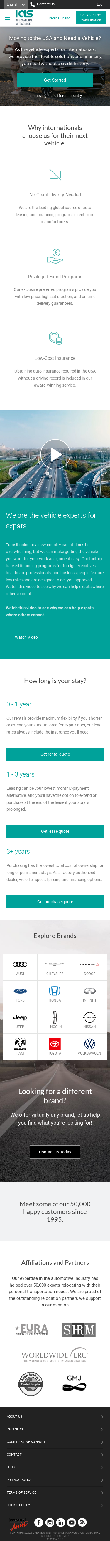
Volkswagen (89, 1053)
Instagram (49, 1522)
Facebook (38, 1522)
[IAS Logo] (25, 17)
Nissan (89, 1027)
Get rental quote (55, 754)
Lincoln (55, 1027)
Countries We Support (26, 1442)
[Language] (16, 4)
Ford (20, 1000)
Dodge (89, 974)
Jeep (20, 1027)
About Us (14, 1416)
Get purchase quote (55, 901)
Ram (20, 1053)
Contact (14, 1454)
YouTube (71, 1522)
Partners (15, 1429)
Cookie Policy (18, 1505)
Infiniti (89, 1000)
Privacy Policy (19, 1480)
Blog (11, 1467)
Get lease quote (55, 831)
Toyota (54, 1053)
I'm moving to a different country (55, 95)
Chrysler (54, 974)
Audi (20, 974)
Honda (55, 1000)
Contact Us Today (55, 1152)
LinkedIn (60, 1522)
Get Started (55, 80)
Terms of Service (21, 1492)
